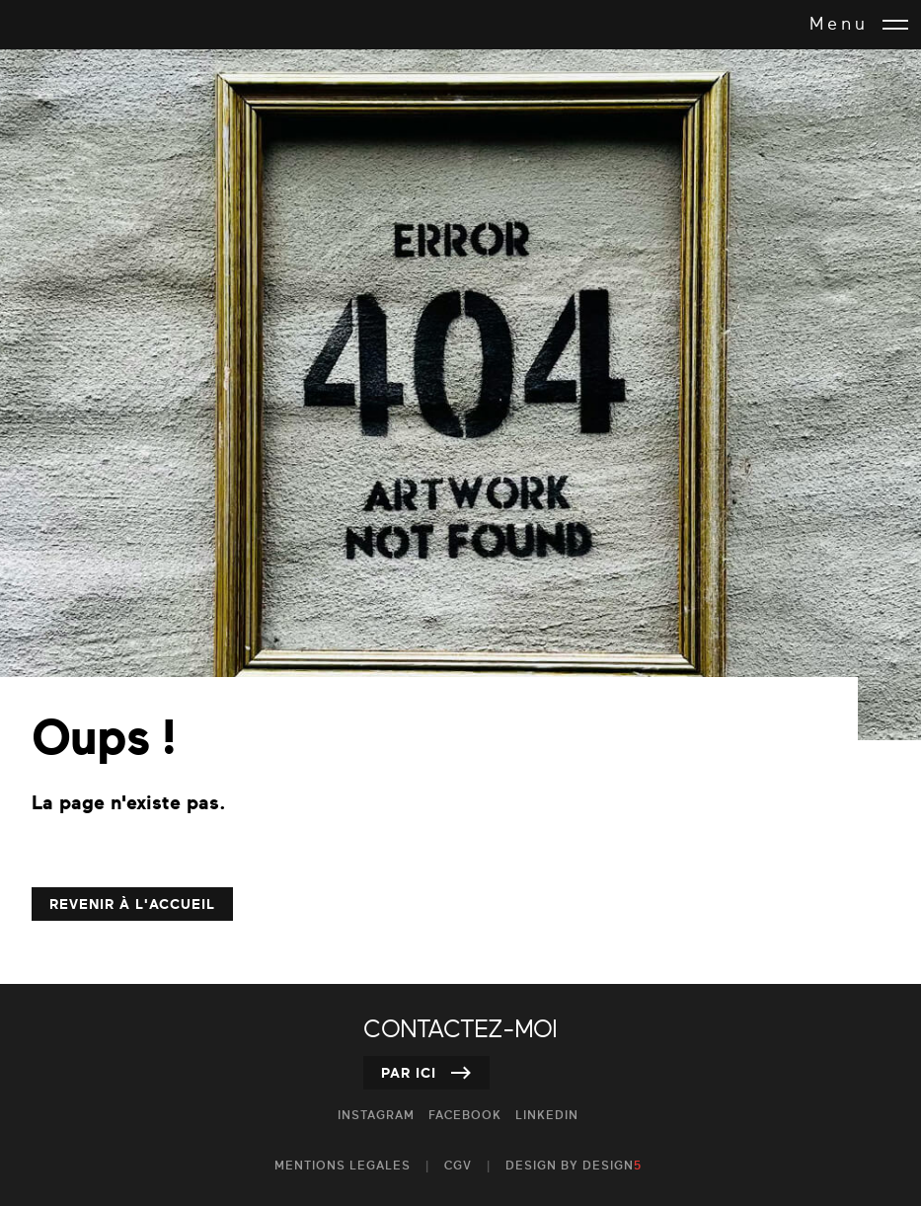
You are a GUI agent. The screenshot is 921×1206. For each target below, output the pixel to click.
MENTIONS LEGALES (342, 1166)
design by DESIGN (573, 1166)
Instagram (376, 1115)
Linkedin (546, 1115)
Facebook (464, 1115)
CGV (458, 1166)
